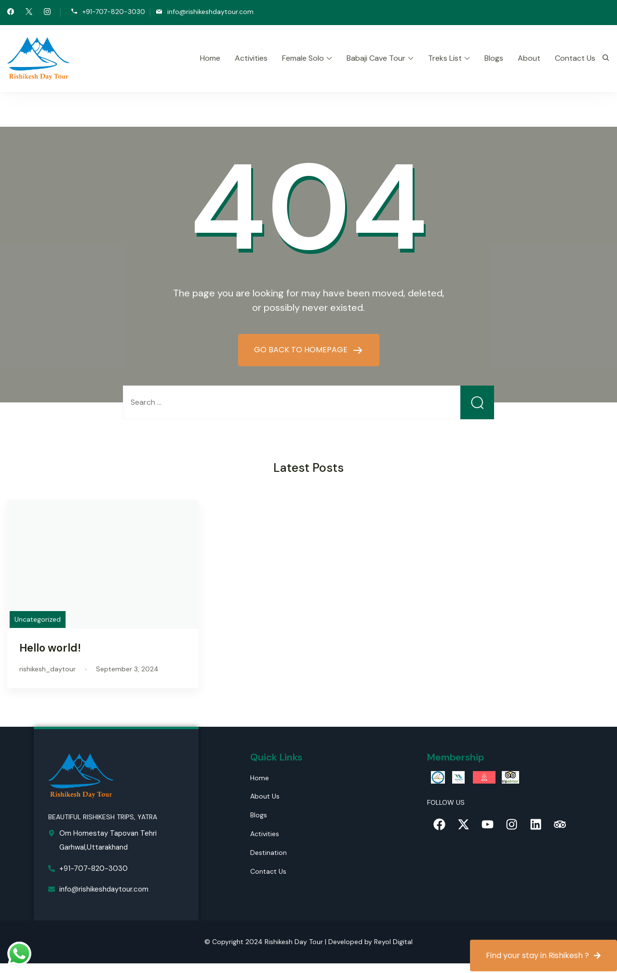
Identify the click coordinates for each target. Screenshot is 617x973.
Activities (251, 58)
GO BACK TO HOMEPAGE (301, 349)
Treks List (445, 58)
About (529, 58)
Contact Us (575, 58)
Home (210, 58)
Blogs (493, 58)
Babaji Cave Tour (376, 58)
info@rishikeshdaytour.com (210, 11)
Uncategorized (37, 619)
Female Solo (303, 58)
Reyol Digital (393, 941)
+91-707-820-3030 (113, 11)
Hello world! (50, 648)
